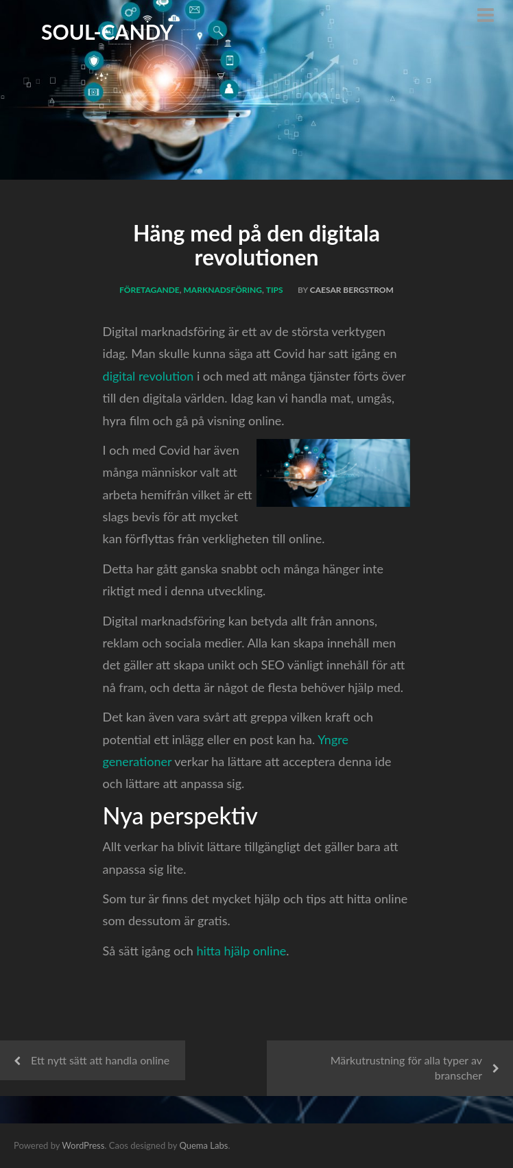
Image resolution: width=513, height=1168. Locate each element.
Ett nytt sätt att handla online (100, 1059)
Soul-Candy (107, 31)
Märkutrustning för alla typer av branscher (406, 1067)
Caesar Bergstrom (352, 290)
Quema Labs (203, 1145)
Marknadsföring (223, 290)
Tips (274, 290)
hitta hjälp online (241, 950)
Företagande (149, 290)
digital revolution (148, 375)
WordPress (83, 1145)
